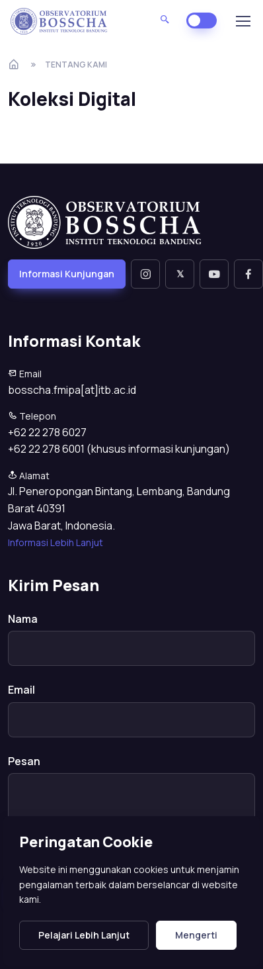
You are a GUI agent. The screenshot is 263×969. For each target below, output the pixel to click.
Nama (23, 619)
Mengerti (196, 935)
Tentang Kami (76, 64)
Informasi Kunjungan (66, 273)
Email (21, 689)
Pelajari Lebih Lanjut (84, 935)
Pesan (24, 761)
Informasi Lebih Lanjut (55, 542)
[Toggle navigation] (242, 21)
